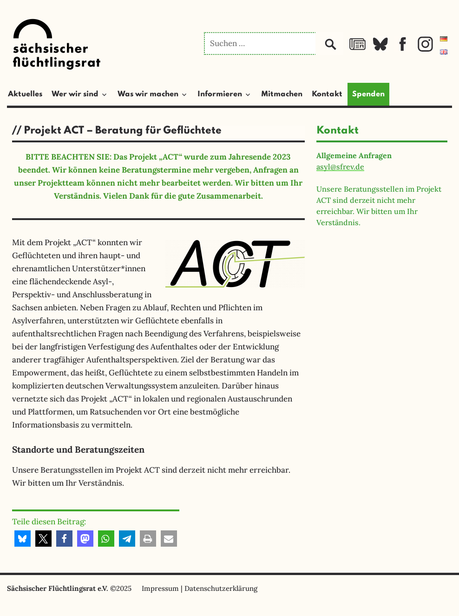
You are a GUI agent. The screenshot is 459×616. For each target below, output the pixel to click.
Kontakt (327, 94)
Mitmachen (281, 94)
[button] (22, 538)
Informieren (219, 94)
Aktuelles (25, 94)
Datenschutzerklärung (220, 588)
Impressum (160, 588)
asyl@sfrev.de (340, 166)
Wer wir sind (75, 94)
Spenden (368, 94)
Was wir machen (148, 94)
